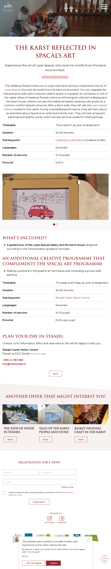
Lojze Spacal (12, 89)
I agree (53, 563)
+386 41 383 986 (12, 360)
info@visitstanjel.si (14, 364)
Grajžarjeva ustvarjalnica (70, 140)
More (25, 556)
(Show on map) (38, 354)
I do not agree (33, 563)
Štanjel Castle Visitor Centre (72, 297)
